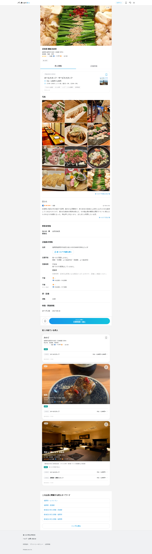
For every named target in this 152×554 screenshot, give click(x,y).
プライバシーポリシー (36, 544)
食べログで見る (103, 217)
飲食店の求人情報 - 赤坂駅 (53, 510)
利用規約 (25, 544)
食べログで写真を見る (101, 194)
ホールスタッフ (54, 354)
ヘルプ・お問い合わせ (29, 539)
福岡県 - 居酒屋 (49, 505)
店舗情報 (93, 66)
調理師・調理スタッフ (56, 477)
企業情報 (47, 544)
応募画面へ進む (79, 321)
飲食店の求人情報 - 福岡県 (53, 519)
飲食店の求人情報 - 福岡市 (53, 514)
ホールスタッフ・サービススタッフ (58, 78)
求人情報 (58, 66)
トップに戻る (76, 526)
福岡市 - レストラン (51, 500)
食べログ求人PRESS (29, 535)
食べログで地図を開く (64, 252)
